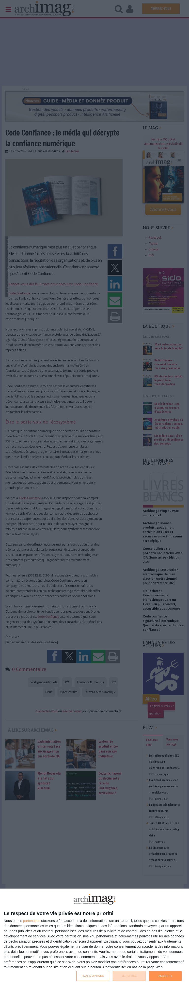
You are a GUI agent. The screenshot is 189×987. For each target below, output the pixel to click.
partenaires (31, 920)
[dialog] (94, 938)
